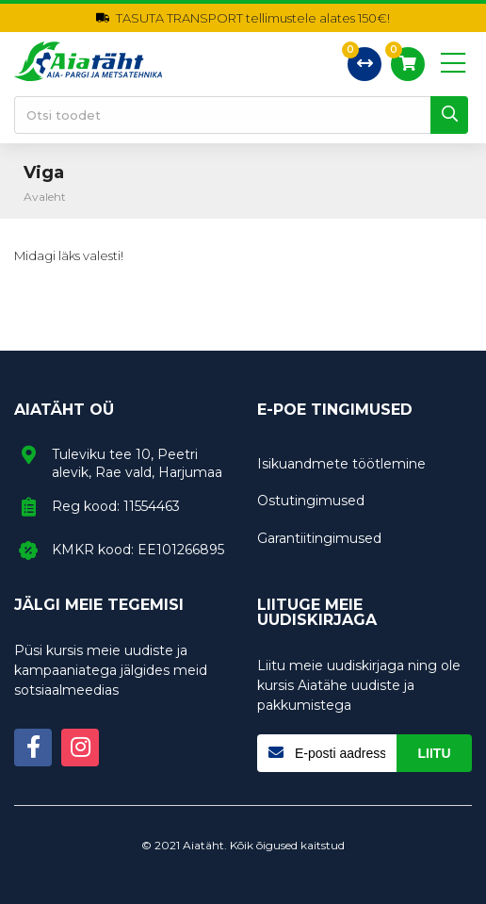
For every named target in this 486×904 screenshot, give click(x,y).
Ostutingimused (310, 500)
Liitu (434, 753)
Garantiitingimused (319, 538)
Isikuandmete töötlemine (341, 463)
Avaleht (45, 196)
